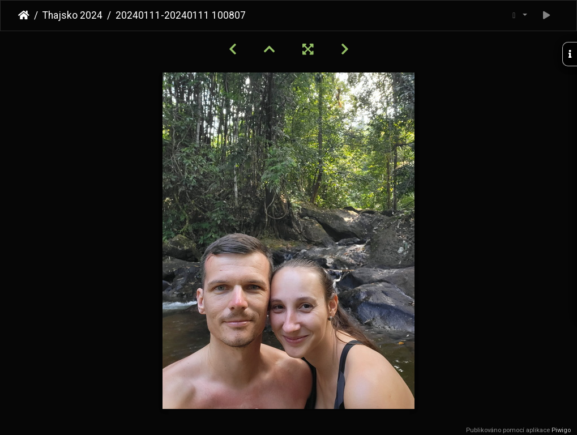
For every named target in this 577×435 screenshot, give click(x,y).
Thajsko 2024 (72, 15)
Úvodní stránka (23, 15)
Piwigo (561, 430)
